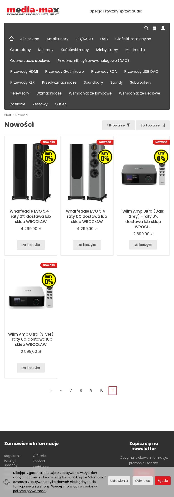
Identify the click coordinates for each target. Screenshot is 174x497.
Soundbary (93, 82)
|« (51, 390)
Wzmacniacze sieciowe (139, 93)
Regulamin (13, 455)
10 (102, 390)
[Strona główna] (33, 11)
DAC (104, 38)
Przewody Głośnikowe (64, 71)
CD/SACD (84, 38)
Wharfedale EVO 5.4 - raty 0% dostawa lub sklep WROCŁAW (31, 216)
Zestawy (40, 104)
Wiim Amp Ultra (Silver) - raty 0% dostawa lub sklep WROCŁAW (30, 339)
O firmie (39, 455)
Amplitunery (57, 38)
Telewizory (19, 93)
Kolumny (45, 49)
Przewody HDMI (24, 71)
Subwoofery (140, 82)
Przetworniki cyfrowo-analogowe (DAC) (93, 60)
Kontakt (39, 461)
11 (112, 390)
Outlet (60, 104)
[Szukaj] (146, 28)
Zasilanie (17, 104)
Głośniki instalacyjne (133, 38)
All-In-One (29, 38)
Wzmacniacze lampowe (90, 93)
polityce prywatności (29, 491)
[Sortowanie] (153, 125)
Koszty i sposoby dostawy (11, 465)
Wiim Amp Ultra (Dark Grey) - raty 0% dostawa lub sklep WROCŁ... (143, 219)
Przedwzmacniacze (59, 82)
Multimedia (135, 49)
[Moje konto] (163, 28)
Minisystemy (107, 49)
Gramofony (20, 49)
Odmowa (142, 480)
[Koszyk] (154, 28)
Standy (116, 82)
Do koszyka (31, 244)
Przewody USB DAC (141, 71)
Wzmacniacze (49, 93)
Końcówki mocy (75, 49)
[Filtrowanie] (118, 125)
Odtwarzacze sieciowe (30, 60)
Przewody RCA (104, 71)
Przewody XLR (22, 82)
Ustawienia (119, 480)
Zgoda (162, 480)
